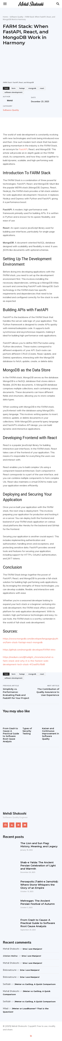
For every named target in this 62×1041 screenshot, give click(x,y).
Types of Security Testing (27, 731)
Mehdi (10, 100)
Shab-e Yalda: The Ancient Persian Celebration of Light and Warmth (38, 865)
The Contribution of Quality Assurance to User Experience (47, 692)
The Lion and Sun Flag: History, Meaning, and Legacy (39, 845)
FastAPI (23, 149)
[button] (58, 4)
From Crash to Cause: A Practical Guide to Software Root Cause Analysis (11, 735)
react (42, 88)
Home (5, 17)
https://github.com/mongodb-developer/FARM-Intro (29, 649)
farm (14, 88)
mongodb (32, 88)
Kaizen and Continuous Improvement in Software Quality (50, 733)
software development (13, 92)
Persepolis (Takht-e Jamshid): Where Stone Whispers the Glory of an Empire (39, 884)
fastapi (22, 88)
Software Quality (16, 17)
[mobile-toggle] (4, 4)
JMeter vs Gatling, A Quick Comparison (35, 984)
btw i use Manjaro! (32, 949)
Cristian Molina (10, 956)
